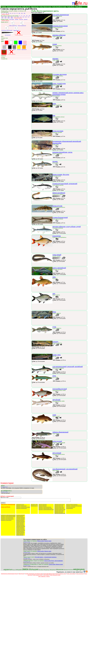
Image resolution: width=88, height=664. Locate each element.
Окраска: (3, 55)
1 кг (15, 17)
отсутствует (11, 19)
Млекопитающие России (14, 7)
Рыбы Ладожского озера (55, 575)
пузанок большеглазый (60, 217)
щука (54, 376)
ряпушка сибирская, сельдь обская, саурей (66, 226)
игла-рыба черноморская (60, 15)
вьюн (54, 103)
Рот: (2, 36)
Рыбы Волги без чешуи (20, 505)
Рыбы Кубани (46, 575)
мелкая (16, 19)
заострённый (7, 33)
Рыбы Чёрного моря (45, 7)
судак (54, 327)
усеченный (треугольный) (6, 28)
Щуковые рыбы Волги (20, 524)
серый (14, 47)
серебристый (4, 47)
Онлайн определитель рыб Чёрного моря (34, 574)
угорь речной (56, 255)
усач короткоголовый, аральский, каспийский (67, 366)
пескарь (55, 161)
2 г (19, 15)
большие (33, 570)
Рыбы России (26, 7)
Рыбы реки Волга (80, 574)
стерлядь (55, 341)
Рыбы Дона (78, 7)
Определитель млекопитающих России (9, 574)
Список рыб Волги (5, 507)
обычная (21, 19)
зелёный (16, 43)
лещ (53, 293)
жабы (14, 570)
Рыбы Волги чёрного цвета (59, 511)
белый (11, 43)
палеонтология (68, 570)
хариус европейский (59, 268)
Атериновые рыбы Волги (20, 518)
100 (19, 13)
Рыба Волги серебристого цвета (59, 510)
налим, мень (56, 355)
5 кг (26, 17)
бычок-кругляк (57, 206)
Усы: (2, 39)
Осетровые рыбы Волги (20, 515)
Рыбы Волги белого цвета (58, 506)
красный (6, 43)
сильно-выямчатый (22, 24)
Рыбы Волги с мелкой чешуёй (21, 506)
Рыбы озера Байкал (71, 574)
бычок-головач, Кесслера (60, 174)
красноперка (56, 236)
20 (8, 13)
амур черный (56, 453)
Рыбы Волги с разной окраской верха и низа (46, 510)
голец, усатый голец (59, 83)
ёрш (53, 115)
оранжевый (24, 47)
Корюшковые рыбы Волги (20, 530)
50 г (29, 15)
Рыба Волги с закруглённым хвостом (7, 519)
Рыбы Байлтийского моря (49, 574)
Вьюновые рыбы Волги (20, 520)
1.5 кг (18, 17)
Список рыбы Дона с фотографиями (53, 561)
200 (24, 13)
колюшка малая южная (60, 26)
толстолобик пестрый (59, 389)
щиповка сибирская (58, 35)
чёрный (9, 47)
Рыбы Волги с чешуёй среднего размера (23, 507)
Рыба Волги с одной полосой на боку (45, 507)
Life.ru (81, 3)
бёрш (54, 312)
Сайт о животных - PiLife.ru (44, 577)
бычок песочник (57, 131)
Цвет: (2, 41)
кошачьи (53, 570)
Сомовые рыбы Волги (20, 534)
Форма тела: (4, 38)
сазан (54, 415)
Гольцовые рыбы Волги (20, 529)
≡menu (3, 7)
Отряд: (3, 57)
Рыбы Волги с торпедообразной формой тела (74, 506)
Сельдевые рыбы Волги (20, 519)
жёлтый (18, 47)
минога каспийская (58, 193)
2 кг (21, 17)
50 (14, 13)
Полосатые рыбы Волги (43, 505)
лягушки (18, 570)
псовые (41, 570)
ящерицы (47, 570)
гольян (54, 44)
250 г (6, 17)
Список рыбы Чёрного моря (44, 541)
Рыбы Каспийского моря (59, 7)
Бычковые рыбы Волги (20, 528)
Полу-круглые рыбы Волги (70, 507)
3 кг (23, 17)
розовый (25, 43)
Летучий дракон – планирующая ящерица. (46, 557)
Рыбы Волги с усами (34, 505)
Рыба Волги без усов (34, 506)
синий (20, 43)
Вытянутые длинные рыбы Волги (71, 505)
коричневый (4, 52)
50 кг (9, 18)
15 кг (5, 18)
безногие (59, 570)
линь (54, 277)
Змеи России (35, 7)
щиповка (55, 58)
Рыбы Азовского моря (37, 575)
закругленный (16, 28)
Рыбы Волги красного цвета (59, 505)
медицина (79, 570)
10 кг (2, 18)
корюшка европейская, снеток (62, 152)
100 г (2, 17)
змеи (25, 569)
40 (12, 13)
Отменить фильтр (5, 14)
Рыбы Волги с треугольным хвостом (7, 518)
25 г (27, 15)
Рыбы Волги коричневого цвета (59, 513)
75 (16, 13)
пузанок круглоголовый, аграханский (64, 183)
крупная (25, 19)
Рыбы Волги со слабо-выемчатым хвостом (8, 515)
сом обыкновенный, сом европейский (64, 469)
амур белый (56, 399)
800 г (12, 17)
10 (6, 13)
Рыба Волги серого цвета (58, 512)
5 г (21, 15)
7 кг (28, 17)
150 (22, 13)
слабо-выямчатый (13, 24)
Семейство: (4, 59)
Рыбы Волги (70, 7)
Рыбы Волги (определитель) (8, 505)
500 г (9, 17)
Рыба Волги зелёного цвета (59, 507)
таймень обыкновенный (60, 432)
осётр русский (57, 441)
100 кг (12, 18)
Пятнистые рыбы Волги (43, 506)
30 (10, 13)
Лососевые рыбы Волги (20, 533)
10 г (24, 15)
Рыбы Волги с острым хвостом (6, 520)
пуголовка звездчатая (59, 74)
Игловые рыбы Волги (19, 535)
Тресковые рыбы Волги (20, 525)
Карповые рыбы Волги (20, 523)
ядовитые (8, 570)
